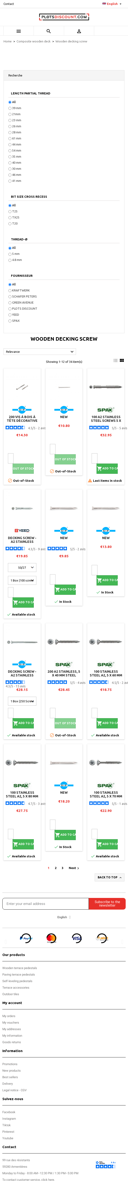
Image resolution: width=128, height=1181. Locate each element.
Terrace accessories (15, 987)
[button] (6, 942)
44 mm (16, 144)
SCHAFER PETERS (24, 296)
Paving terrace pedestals (18, 974)
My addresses (11, 1029)
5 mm (16, 253)
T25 (14, 211)
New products (11, 1070)
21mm (16, 114)
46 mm (16, 174)
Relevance (40, 352)
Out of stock (23, 468)
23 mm (16, 120)
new (64, 417)
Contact (8, 3)
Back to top (110, 878)
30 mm (16, 168)
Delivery (7, 1083)
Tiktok (6, 1125)
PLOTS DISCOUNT (24, 308)
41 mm (16, 180)
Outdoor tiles (10, 994)
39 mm (16, 108)
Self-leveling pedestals (17, 981)
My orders (8, 1016)
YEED (15, 314)
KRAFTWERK (21, 290)
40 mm (16, 162)
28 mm (16, 132)
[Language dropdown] (112, 4)
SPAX (16, 320)
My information (12, 1035)
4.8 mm (17, 259)
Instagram (9, 1118)
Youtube (7, 1138)
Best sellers (10, 1077)
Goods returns (11, 1042)
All (14, 102)
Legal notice (10, 1090)
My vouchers (10, 1022)
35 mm (16, 156)
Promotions (9, 1064)
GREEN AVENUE (23, 302)
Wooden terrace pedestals (19, 968)
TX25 (15, 217)
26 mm (16, 126)
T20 (14, 223)
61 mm (16, 138)
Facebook (8, 1112)
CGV (24, 1090)
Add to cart (107, 468)
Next (74, 868)
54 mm (16, 150)
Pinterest (8, 1131)
